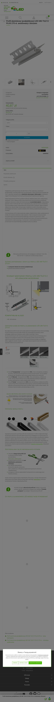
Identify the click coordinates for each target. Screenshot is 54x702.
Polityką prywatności (43, 655)
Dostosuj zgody (23, 662)
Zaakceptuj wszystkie (35, 662)
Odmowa (15, 662)
